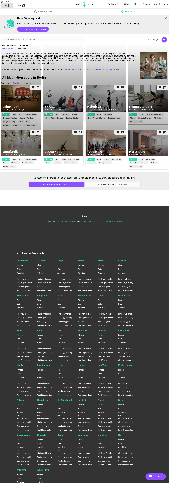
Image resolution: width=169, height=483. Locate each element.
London (61, 365)
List (7, 5)
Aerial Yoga (150, 159)
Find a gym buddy (24, 283)
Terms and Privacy (71, 221)
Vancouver (22, 261)
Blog (136, 4)
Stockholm (22, 295)
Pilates (5, 163)
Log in (165, 4)
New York (82, 330)
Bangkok (102, 435)
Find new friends (23, 279)
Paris (39, 330)
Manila (20, 365)
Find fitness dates (24, 290)
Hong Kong (43, 400)
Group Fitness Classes (28, 159)
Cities (127, 4)
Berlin (60, 435)
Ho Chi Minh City (65, 400)
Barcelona (83, 435)
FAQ (48, 221)
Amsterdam (43, 470)
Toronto (41, 261)
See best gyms (23, 287)
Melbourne (123, 330)
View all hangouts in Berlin (112, 184)
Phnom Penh (124, 295)
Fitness (6, 159)
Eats (19, 269)
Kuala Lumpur (125, 365)
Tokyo (60, 261)
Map (21, 5)
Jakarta (20, 400)
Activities (20, 273)
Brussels (41, 435)
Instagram (91, 221)
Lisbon (81, 365)
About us (54, 221)
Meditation (15, 163)
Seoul (60, 295)
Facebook (82, 221)
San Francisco (85, 295)
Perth (19, 330)
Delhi (120, 400)
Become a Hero (150, 4)
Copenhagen (23, 435)
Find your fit (114, 4)
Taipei (101, 261)
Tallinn (81, 261)
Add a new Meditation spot (56, 184)
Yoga (14, 159)
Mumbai (102, 330)
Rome (101, 295)
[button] (155, 476)
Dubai (101, 400)
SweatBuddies (43, 11)
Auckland (21, 470)
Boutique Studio (9, 166)
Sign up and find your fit (33, 29)
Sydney (122, 261)
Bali (120, 435)
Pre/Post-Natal (28, 163)
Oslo (59, 330)
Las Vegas (103, 365)
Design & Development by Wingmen (110, 221)
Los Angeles (43, 365)
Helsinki (82, 400)
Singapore (42, 295)
